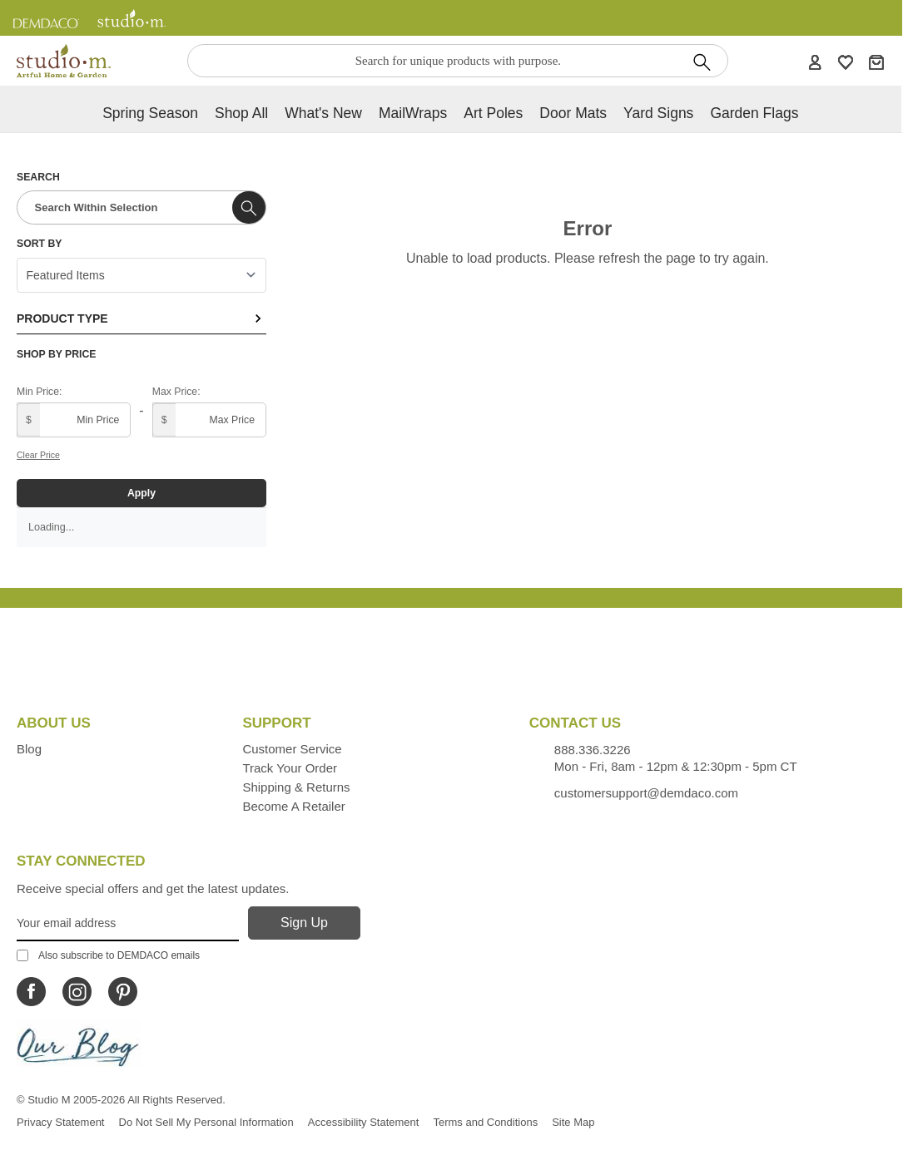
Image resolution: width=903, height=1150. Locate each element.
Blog (29, 749)
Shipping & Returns (296, 787)
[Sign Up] (304, 923)
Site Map (573, 1122)
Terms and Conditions (485, 1122)
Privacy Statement (61, 1122)
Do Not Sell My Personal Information (206, 1122)
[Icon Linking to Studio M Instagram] (77, 991)
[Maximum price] (209, 419)
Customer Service (291, 749)
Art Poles (493, 113)
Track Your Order (289, 768)
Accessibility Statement (363, 1122)
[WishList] (845, 62)
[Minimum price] (74, 419)
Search (38, 177)
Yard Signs (658, 113)
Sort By (39, 243)
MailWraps (413, 113)
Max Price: (176, 391)
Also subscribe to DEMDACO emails (108, 955)
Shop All (241, 113)
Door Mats (573, 113)
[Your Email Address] (128, 923)
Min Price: (39, 391)
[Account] (815, 62)
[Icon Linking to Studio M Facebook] (31, 991)
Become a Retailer (293, 806)
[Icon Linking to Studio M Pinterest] (122, 991)
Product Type (141, 318)
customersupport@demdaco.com (646, 793)
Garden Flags (754, 113)
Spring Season (150, 113)
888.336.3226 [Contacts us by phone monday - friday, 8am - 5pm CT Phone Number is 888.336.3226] (592, 750)
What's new (323, 113)
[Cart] (876, 62)
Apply (141, 493)
